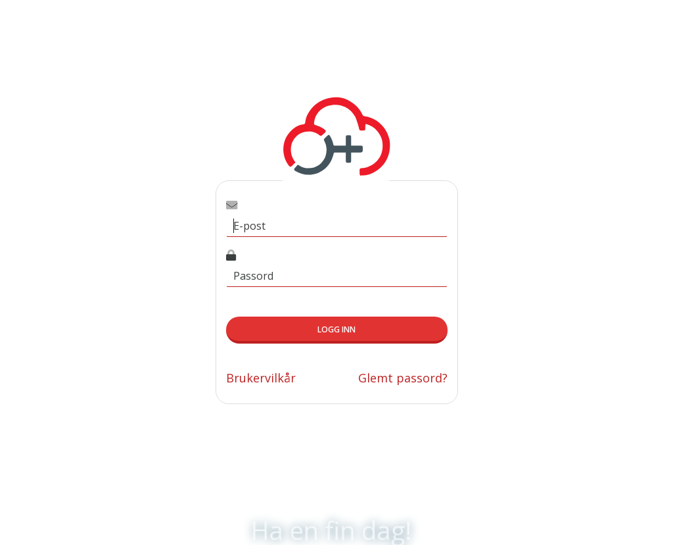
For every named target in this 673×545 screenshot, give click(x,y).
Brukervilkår (261, 378)
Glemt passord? (403, 378)
